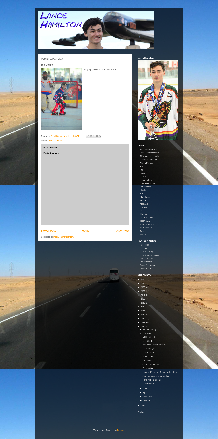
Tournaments (146, 227)
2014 (143, 322)
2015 (143, 318)
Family (143, 166)
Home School (146, 180)
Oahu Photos (146, 268)
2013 (143, 326)
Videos (143, 234)
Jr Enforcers (145, 187)
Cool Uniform (148, 384)
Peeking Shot (148, 368)
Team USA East (55, 140)
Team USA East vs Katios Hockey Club (159, 372)
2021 (143, 295)
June (145, 388)
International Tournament (153, 345)
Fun (141, 170)
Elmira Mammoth (147, 163)
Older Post (122, 230)
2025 (143, 279)
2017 (143, 310)
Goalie (143, 173)
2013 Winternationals (149, 153)
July (145, 333)
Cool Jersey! (148, 348)
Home (86, 230)
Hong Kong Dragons (151, 380)
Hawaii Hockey (146, 251)
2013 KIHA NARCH (148, 149)
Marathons (144, 197)
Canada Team (148, 352)
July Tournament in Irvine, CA (155, 376)
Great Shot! (147, 356)
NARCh (143, 207)
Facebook (144, 245)
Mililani (143, 200)
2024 (143, 283)
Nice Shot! (147, 341)
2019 (143, 303)
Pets (142, 210)
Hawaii (143, 176)
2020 (143, 299)
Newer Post (48, 230)
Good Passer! (148, 337)
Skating (143, 214)
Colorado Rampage (148, 160)
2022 (143, 291)
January (147, 400)
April (145, 392)
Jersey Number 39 (150, 364)
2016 (143, 314)
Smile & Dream (146, 217)
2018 (143, 307)
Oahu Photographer (149, 265)
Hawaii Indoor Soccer (149, 255)
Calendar (144, 248)
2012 (143, 405)
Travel (143, 231)
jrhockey (143, 190)
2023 (143, 287)
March (146, 396)
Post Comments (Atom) (63, 237)
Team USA (145, 221)
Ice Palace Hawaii (148, 183)
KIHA (142, 193)
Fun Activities (146, 262)
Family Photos (146, 258)
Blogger (120, 430)
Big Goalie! (147, 360)
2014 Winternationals (149, 156)
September (148, 329)
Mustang (144, 204)
